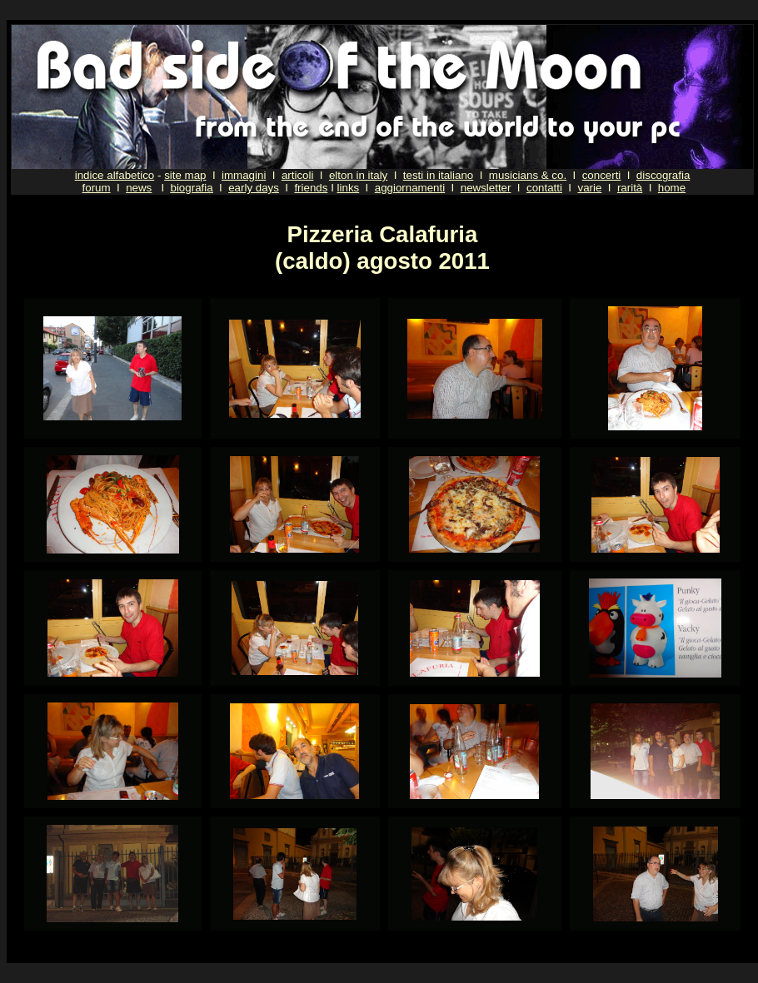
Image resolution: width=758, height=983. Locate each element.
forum (96, 187)
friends (310, 187)
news (139, 187)
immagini (244, 175)
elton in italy (358, 175)
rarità (629, 187)
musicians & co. (527, 175)
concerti (601, 175)
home (672, 187)
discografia (663, 175)
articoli (298, 175)
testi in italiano (438, 175)
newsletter (486, 187)
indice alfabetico (115, 175)
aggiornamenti (410, 187)
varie (589, 187)
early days (253, 187)
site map (185, 175)
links (348, 187)
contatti (544, 187)
